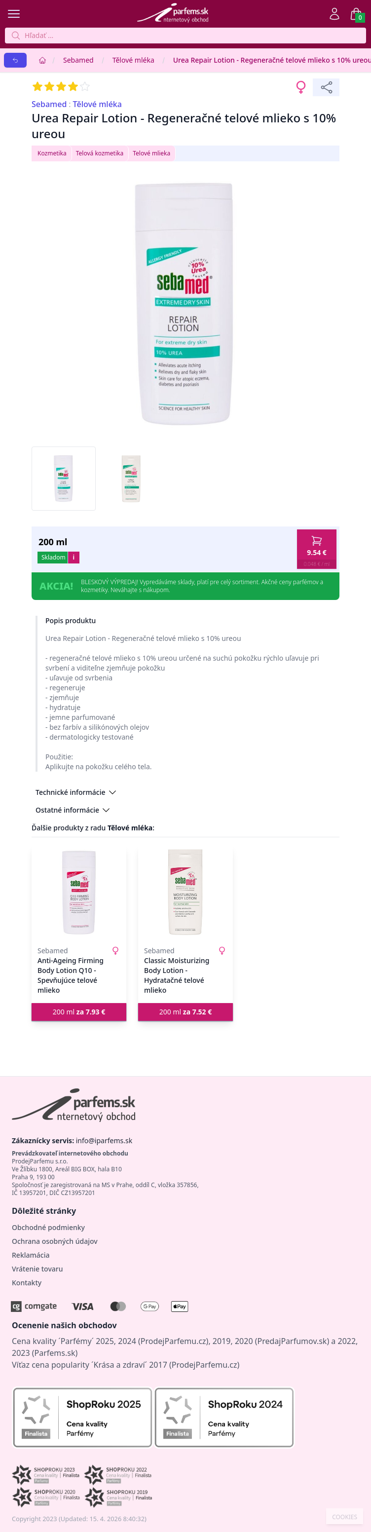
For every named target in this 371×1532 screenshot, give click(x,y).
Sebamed (78, 60)
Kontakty (26, 1282)
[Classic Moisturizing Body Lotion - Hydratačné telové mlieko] (185, 892)
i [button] (73, 557)
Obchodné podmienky (48, 1227)
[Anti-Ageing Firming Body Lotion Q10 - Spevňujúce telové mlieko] (79, 892)
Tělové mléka (133, 60)
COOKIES (344, 1517)
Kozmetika (52, 153)
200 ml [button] (79, 1011)
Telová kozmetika (99, 153)
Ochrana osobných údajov (55, 1241)
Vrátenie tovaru (37, 1268)
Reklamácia (30, 1255)
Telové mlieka (151, 153)
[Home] (42, 60)
